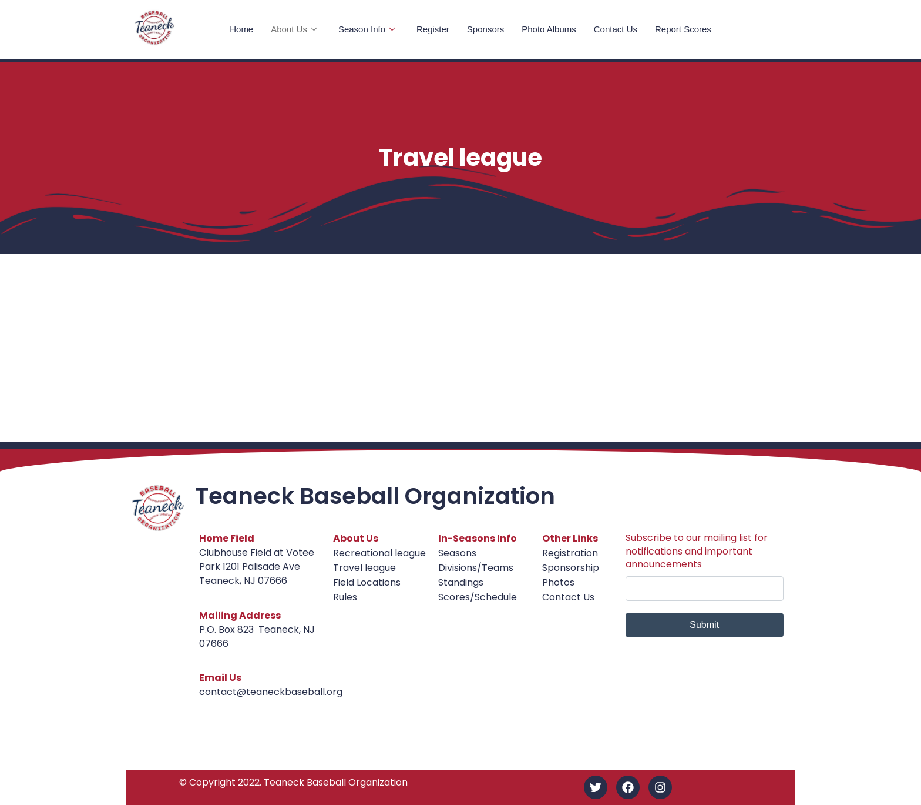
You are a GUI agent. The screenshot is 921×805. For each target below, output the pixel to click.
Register (432, 29)
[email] (705, 588)
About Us (294, 29)
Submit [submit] (704, 625)
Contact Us (615, 29)
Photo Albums (549, 29)
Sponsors (485, 29)
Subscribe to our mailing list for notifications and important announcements (697, 551)
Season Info (366, 29)
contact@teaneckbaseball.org (270, 692)
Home (241, 29)
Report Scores (683, 29)
